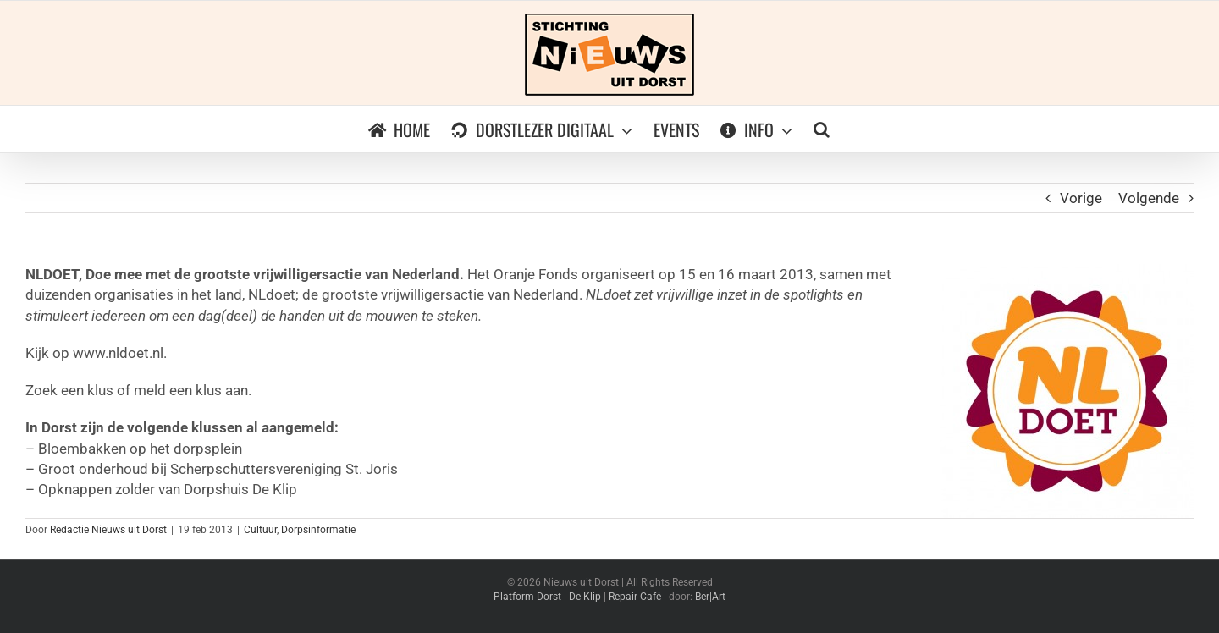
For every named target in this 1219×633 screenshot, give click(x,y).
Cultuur (260, 530)
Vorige (1081, 198)
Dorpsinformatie (318, 530)
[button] (822, 129)
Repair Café (635, 597)
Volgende (1148, 198)
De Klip (585, 597)
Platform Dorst (527, 597)
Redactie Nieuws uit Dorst (108, 530)
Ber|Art (710, 597)
